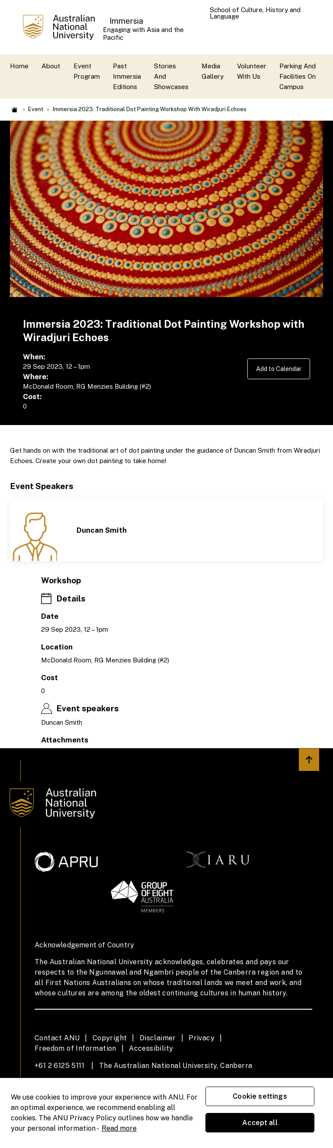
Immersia (126, 21)
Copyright (110, 1038)
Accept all (260, 1123)
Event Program (87, 71)
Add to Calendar (276, 369)
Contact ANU (57, 1038)
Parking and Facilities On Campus (297, 76)
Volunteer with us (251, 71)
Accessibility (151, 1048)
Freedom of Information (75, 1048)
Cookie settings (260, 1096)
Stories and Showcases (171, 76)
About (51, 66)
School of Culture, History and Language (255, 13)
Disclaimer (158, 1038)
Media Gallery (213, 71)
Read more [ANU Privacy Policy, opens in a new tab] (119, 1128)
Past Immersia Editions (127, 76)
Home (19, 66)
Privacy (202, 1038)
